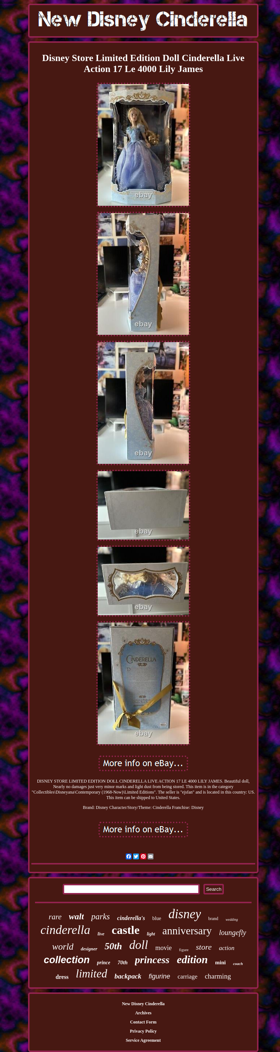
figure (183, 949)
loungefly (232, 932)
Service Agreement (143, 1040)
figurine (159, 976)
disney (184, 914)
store (203, 946)
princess (152, 959)
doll (138, 944)
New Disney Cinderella (143, 1003)
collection (67, 959)
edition (192, 959)
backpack (127, 976)
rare (54, 916)
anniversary (186, 930)
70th (123, 962)
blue (156, 918)
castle (125, 929)
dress (62, 977)
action (226, 948)
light (151, 933)
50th (113, 946)
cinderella (65, 929)
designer (89, 948)
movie (163, 947)
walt (76, 916)
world (62, 946)
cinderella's (131, 918)
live (101, 933)
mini (220, 962)
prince (103, 962)
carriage (188, 976)
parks (100, 916)
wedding (232, 919)
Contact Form (143, 1022)
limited (91, 973)
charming (218, 976)
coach (238, 963)
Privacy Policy (143, 1031)
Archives (143, 1012)
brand (213, 918)
